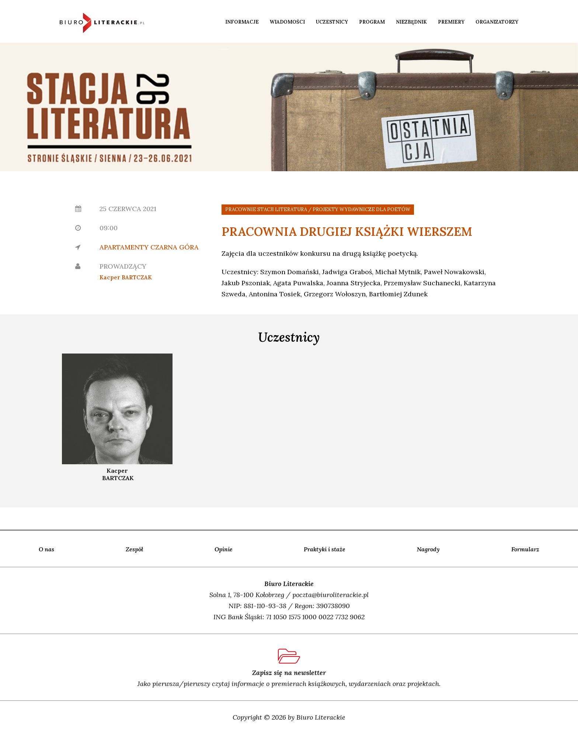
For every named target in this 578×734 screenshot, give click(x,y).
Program (372, 22)
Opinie (224, 549)
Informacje (242, 22)
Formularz (525, 549)
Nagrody (428, 549)
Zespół (134, 549)
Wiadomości (287, 22)
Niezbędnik (411, 22)
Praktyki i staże (324, 549)
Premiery (451, 22)
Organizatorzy (497, 22)
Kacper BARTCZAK (126, 277)
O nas (46, 549)
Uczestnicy (332, 22)
